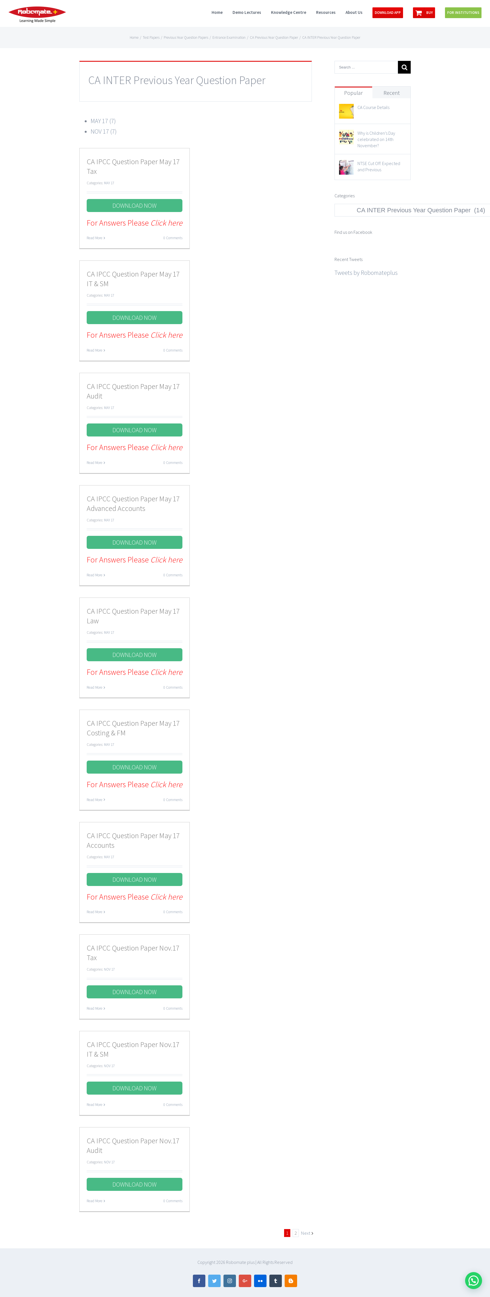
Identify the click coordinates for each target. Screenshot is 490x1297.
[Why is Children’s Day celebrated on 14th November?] (346, 135)
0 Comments (172, 238)
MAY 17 (109, 183)
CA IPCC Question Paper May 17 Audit (133, 391)
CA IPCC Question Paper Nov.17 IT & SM (133, 1049)
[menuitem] (222, 12)
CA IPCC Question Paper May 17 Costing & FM (133, 727)
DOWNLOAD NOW (134, 205)
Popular (353, 92)
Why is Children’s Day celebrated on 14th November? (376, 139)
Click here (166, 223)
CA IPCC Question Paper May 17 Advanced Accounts (133, 503)
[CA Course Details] (346, 109)
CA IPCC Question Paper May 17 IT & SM (133, 278)
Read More (94, 238)
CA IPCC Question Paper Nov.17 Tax (133, 952)
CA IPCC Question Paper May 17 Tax (133, 166)
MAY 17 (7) (103, 121)
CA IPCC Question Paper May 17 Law (133, 615)
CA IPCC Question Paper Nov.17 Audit (133, 1145)
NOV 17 (109, 969)
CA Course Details (373, 107)
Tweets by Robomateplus (366, 273)
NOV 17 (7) (104, 131)
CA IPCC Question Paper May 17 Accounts (133, 840)
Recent (392, 92)
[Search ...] (366, 67)
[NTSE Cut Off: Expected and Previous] (346, 165)
